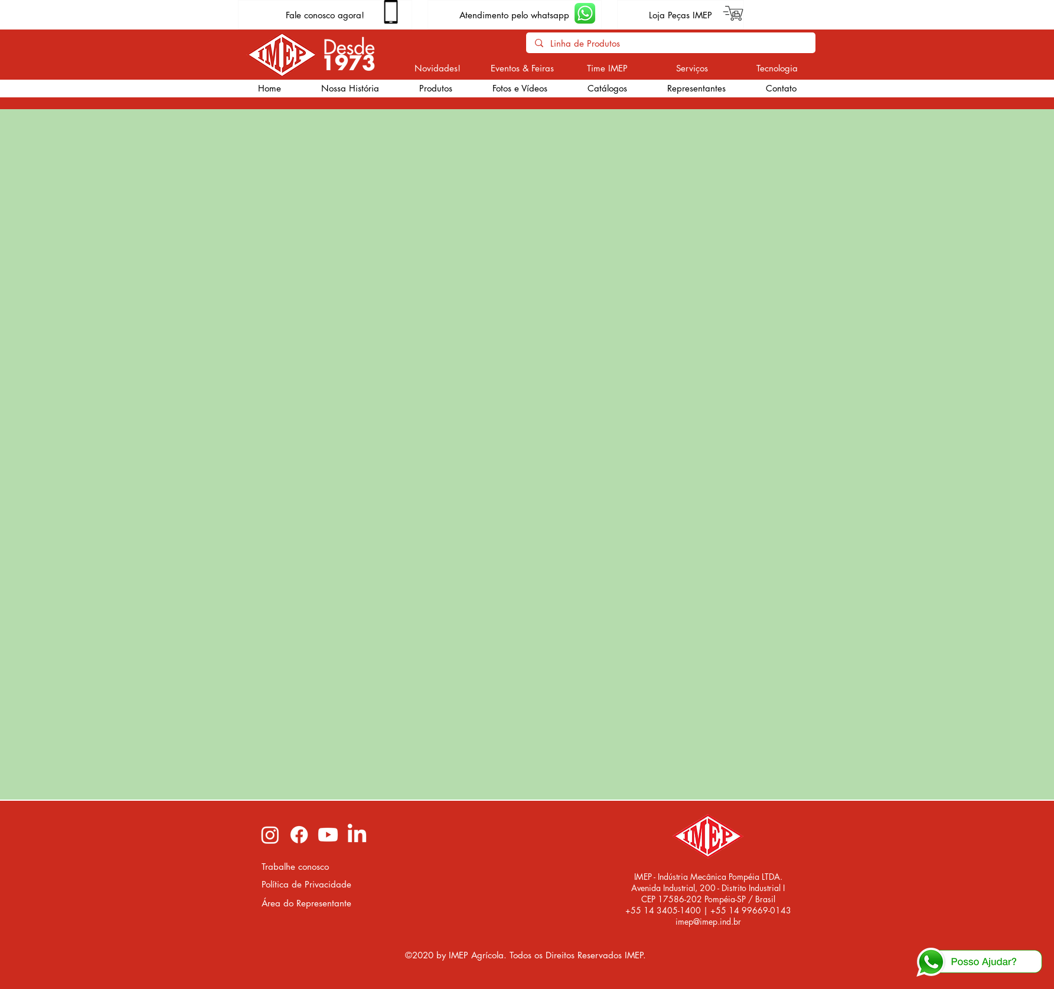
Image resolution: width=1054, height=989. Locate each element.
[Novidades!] (438, 68)
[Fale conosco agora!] (325, 15)
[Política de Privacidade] (307, 884)
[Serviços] (692, 68)
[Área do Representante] (307, 903)
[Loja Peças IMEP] (680, 15)
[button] (435, 88)
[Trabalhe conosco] (307, 866)
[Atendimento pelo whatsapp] (515, 15)
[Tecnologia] (777, 68)
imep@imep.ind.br (708, 921)
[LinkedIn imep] (356, 834)
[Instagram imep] (270, 834)
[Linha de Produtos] (670, 43)
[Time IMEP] (607, 68)
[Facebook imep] (299, 834)
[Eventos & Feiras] (522, 68)
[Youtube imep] (328, 834)
